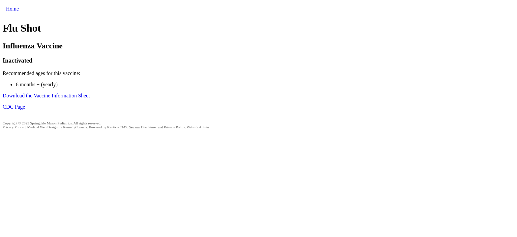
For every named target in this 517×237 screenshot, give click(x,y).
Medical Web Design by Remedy (57, 127)
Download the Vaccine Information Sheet (46, 95)
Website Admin (198, 127)
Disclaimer (149, 127)
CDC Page (14, 107)
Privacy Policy (13, 127)
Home (12, 9)
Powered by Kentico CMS (108, 127)
